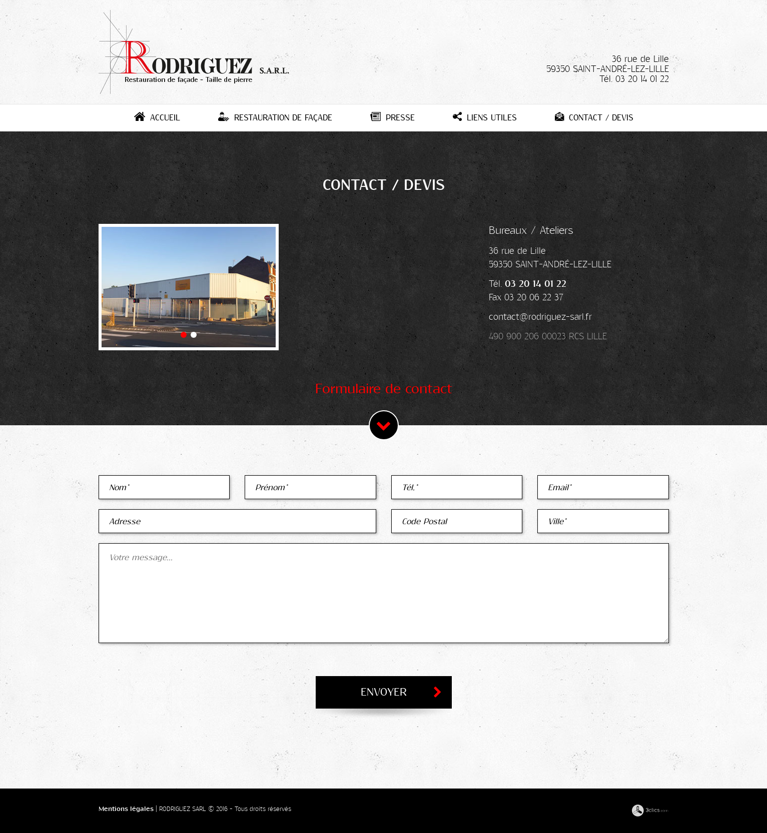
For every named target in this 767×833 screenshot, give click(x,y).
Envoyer (384, 692)
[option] (189, 287)
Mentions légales (126, 809)
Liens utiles (485, 117)
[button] (184, 335)
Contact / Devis (594, 117)
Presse (392, 117)
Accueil (157, 117)
